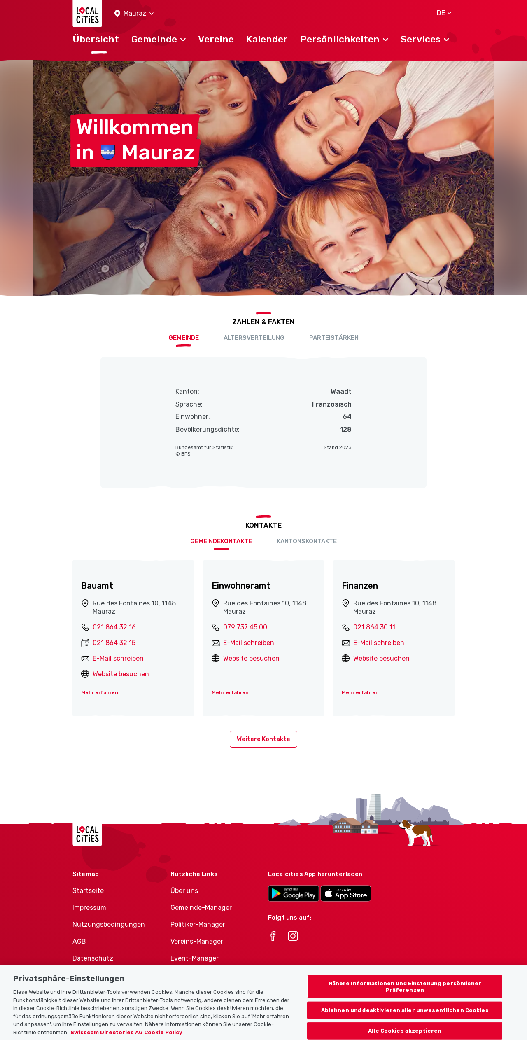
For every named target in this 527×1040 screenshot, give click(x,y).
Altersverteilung (254, 337)
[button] (134, 13)
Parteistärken (334, 337)
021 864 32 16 (114, 627)
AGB (79, 941)
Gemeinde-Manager (201, 907)
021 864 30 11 (374, 627)
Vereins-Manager (196, 941)
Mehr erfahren (99, 692)
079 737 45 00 (245, 627)
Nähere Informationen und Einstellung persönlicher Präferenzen (405, 993)
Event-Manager (194, 958)
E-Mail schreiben (118, 658)
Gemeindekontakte (221, 541)
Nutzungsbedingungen (108, 924)
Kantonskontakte (307, 541)
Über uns (184, 891)
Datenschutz (92, 958)
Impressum (89, 907)
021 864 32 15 (114, 643)
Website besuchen (121, 674)
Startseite (88, 891)
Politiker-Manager (197, 924)
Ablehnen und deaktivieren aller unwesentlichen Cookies (405, 1017)
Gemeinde (183, 337)
